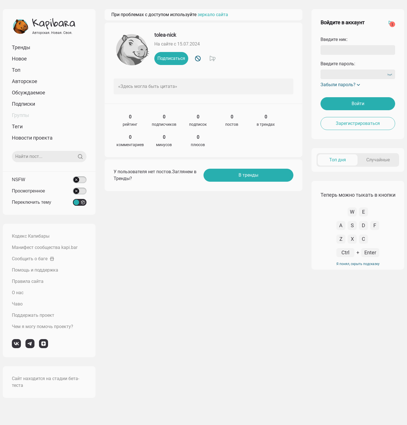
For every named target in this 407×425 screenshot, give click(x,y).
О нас (17, 292)
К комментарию (349, 195)
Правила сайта (28, 281)
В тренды (248, 175)
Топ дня (337, 159)
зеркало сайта (213, 14)
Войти (358, 103)
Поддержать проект (33, 315)
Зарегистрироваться (358, 123)
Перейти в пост (382, 195)
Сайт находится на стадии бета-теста (45, 382)
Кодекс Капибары (30, 236)
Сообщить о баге (33, 258)
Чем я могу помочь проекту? (42, 326)
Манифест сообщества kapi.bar (44, 247)
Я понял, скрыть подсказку (358, 376)
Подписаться (171, 58)
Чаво (17, 304)
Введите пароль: (338, 63)
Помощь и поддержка (35, 270)
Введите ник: (334, 39)
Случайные (378, 159)
